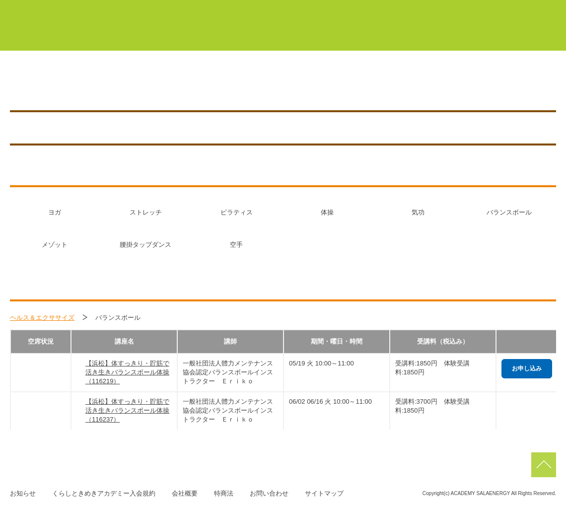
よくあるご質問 (518, 34)
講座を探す (360, 85)
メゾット (55, 244)
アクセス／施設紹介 (437, 85)
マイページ (248, 9)
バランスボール (509, 212)
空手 (236, 244)
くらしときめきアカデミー (55, 24)
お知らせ (510, 85)
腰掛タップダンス (145, 244)
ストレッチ (146, 212)
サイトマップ (324, 493)
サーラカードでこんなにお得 (417, 34)
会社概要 (185, 493)
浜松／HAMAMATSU (102, 85)
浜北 (397, 9)
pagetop (543, 464)
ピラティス (236, 212)
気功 (418, 212)
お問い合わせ (269, 493)
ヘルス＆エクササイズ (42, 317)
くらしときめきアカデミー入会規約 (103, 493)
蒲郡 (354, 9)
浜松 (441, 9)
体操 (327, 212)
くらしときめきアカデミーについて (191, 34)
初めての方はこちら (309, 34)
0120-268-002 (257, 85)
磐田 (536, 9)
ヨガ (54, 212)
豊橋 (310, 9)
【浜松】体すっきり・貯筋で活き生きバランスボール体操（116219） (127, 372)
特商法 (223, 493)
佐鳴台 (488, 9)
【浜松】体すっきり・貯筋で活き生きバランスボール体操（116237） (127, 410)
